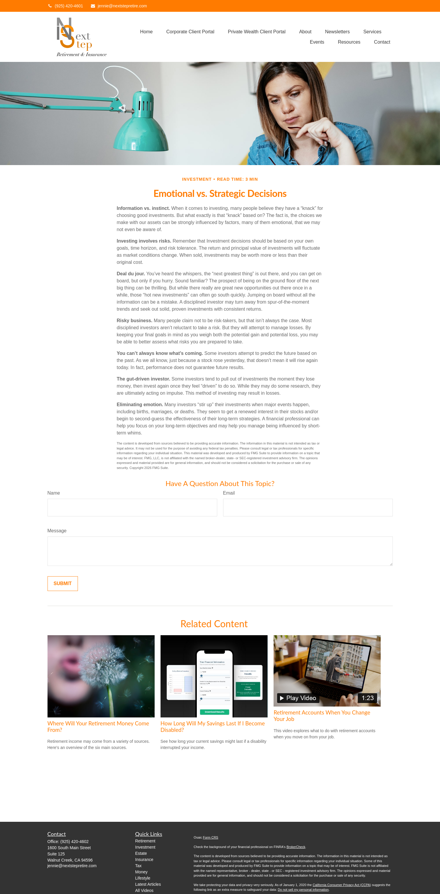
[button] (146, 32)
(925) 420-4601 (65, 6)
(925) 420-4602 (74, 841)
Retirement (145, 841)
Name (54, 492)
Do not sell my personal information (303, 889)
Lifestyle (142, 878)
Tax (138, 865)
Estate (141, 853)
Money (141, 872)
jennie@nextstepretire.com (118, 6)
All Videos (144, 890)
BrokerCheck (296, 847)
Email (229, 492)
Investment (145, 847)
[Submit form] (63, 583)
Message (57, 530)
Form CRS (210, 837)
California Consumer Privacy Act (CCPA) (342, 885)
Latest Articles (148, 884)
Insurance (144, 859)
